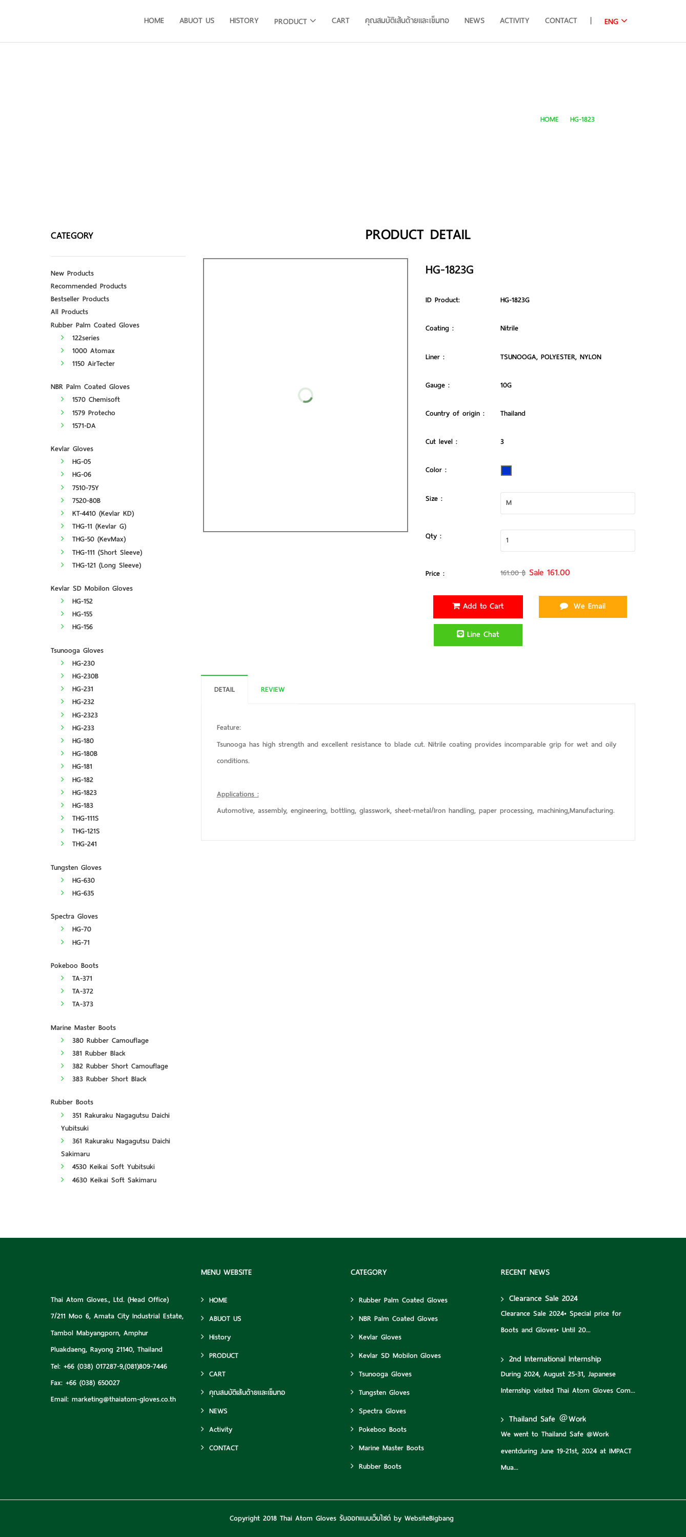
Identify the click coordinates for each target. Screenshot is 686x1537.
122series (80, 338)
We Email (583, 606)
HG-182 (77, 780)
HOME (154, 20)
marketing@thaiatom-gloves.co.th (124, 1399)
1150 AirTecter (88, 363)
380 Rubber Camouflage (105, 1040)
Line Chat (478, 634)
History (244, 20)
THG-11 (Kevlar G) (93, 526)
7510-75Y (80, 488)
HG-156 (77, 627)
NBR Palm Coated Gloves (90, 387)
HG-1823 (582, 119)
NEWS (475, 20)
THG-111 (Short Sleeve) (101, 552)
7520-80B (80, 501)
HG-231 (77, 689)
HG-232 (77, 702)
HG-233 (77, 728)
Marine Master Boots (83, 1028)
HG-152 (77, 601)
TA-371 (76, 978)
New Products (72, 273)
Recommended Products (89, 286)
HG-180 (77, 741)
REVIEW (273, 689)
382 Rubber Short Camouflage (114, 1066)
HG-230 (78, 663)
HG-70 (76, 929)
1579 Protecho (88, 413)
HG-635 (77, 893)
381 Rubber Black (93, 1053)
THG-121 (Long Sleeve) (101, 565)
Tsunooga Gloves (77, 650)
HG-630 (78, 880)
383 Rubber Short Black (104, 1079)
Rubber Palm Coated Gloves (95, 325)
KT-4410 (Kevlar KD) (97, 513)
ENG (611, 21)
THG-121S (80, 831)
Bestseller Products (80, 299)
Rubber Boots (72, 1102)
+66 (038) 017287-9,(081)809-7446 (115, 1366)
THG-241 (79, 844)
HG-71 (75, 942)
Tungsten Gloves (76, 867)
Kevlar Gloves (72, 449)
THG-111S (80, 818)
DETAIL (224, 689)
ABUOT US (196, 20)
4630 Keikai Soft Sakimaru (108, 1180)
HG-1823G (620, 119)
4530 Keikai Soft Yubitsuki (108, 1167)
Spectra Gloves (74, 916)
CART (341, 20)
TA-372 (77, 991)
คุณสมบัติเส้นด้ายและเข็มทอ (407, 20)
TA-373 (77, 1004)
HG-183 (77, 805)
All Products (69, 312)
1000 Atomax (88, 351)
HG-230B (79, 676)
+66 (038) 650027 (93, 1383)
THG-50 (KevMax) (93, 539)
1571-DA (78, 426)
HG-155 (76, 614)
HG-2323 (79, 715)
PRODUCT (290, 21)
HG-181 (76, 766)
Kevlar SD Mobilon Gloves (92, 588)
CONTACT (561, 20)
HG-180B (79, 754)
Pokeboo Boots (74, 965)
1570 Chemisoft (90, 399)
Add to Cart (477, 606)
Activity (515, 20)
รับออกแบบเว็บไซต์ (365, 1518)
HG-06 (76, 474)
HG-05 (76, 462)
